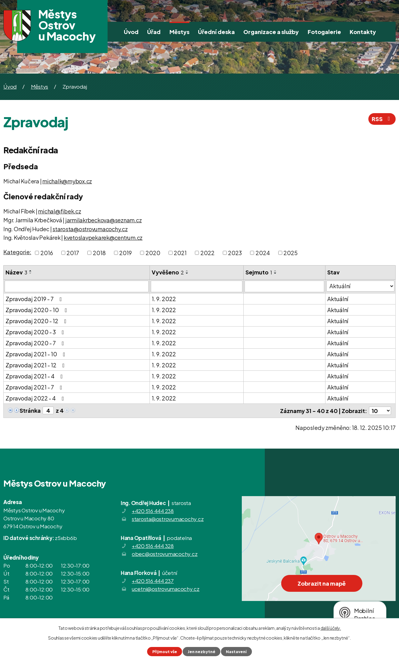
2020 (153, 252)
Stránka (30, 410)
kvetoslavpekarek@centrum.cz (103, 237)
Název (16, 272)
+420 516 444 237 (153, 580)
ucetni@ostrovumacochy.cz (166, 588)
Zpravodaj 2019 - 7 (35, 298)
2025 (290, 252)
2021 (180, 252)
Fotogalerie (324, 31)
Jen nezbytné (201, 651)
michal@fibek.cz (59, 211)
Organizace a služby (271, 31)
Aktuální (337, 298)
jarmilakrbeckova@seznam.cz (103, 220)
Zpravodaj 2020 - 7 (36, 342)
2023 (235, 252)
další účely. (331, 628)
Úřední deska (216, 31)
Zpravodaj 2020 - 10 (38, 309)
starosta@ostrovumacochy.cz (90, 228)
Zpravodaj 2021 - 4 (35, 376)
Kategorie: (17, 251)
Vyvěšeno (168, 272)
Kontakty (363, 31)
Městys (179, 31)
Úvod (131, 31)
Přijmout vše (164, 651)
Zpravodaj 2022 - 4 (36, 398)
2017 (72, 252)
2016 (46, 252)
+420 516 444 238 (153, 510)
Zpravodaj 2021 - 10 (37, 354)
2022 (207, 252)
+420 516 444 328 (153, 545)
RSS (382, 118)
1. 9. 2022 (164, 298)
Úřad (154, 31)
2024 (263, 252)
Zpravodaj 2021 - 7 (35, 387)
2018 (99, 252)
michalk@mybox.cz (67, 181)
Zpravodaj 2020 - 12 (37, 320)
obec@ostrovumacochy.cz (165, 553)
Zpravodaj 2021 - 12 (36, 365)
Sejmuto (258, 272)
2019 (125, 252)
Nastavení (236, 651)
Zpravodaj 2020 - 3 (36, 331)
